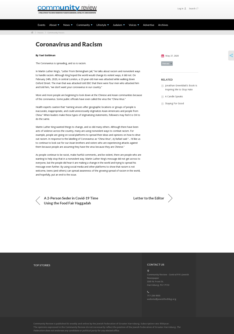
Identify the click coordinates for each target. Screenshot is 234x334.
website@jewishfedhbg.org (161, 299)
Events (41, 24)
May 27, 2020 (170, 56)
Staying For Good (174, 103)
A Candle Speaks (174, 96)
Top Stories (41, 265)
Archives (163, 24)
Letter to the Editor (152, 198)
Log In (182, 8)
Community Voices (55, 32)
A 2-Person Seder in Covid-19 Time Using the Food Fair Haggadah (67, 200)
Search (193, 8)
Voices (40, 32)
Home (32, 32)
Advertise (148, 24)
